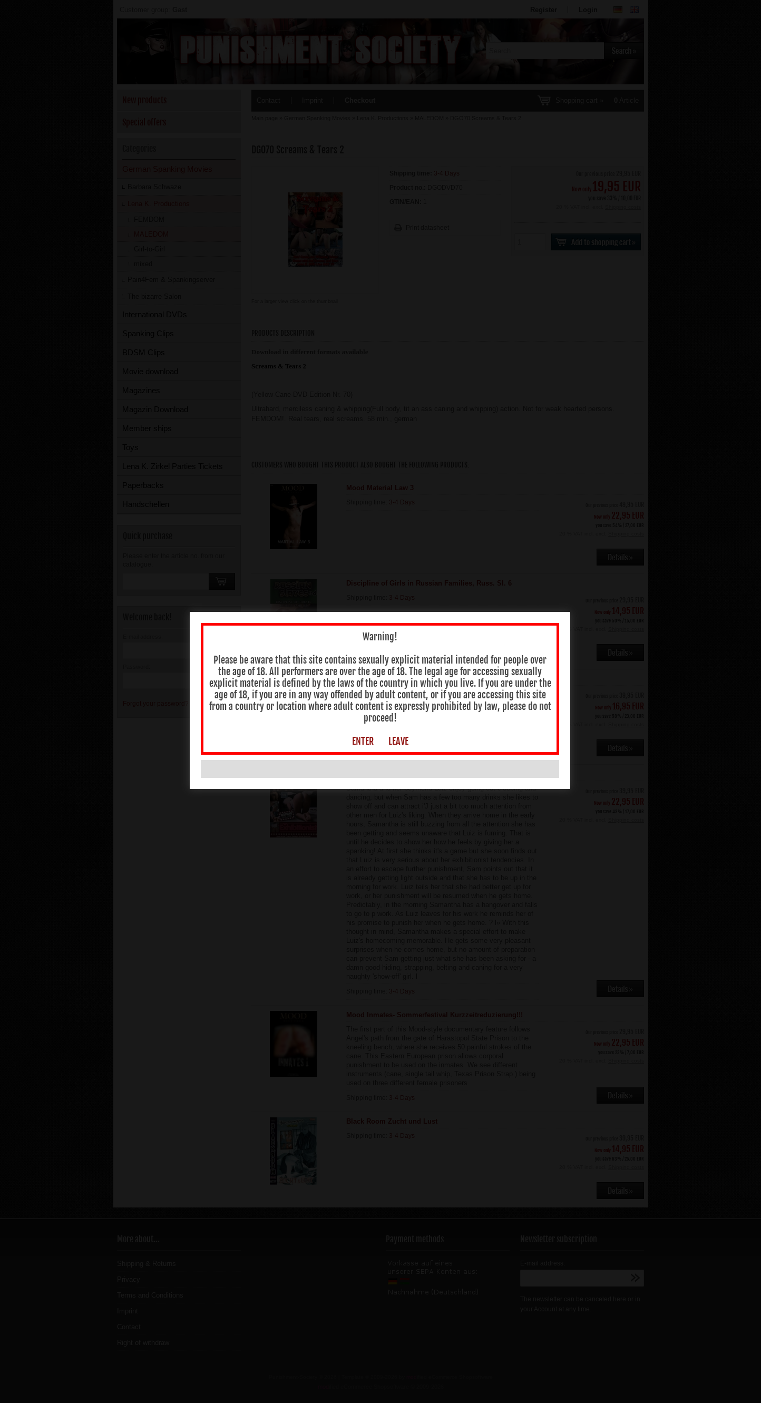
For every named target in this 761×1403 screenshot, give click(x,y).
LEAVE (399, 742)
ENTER (363, 742)
